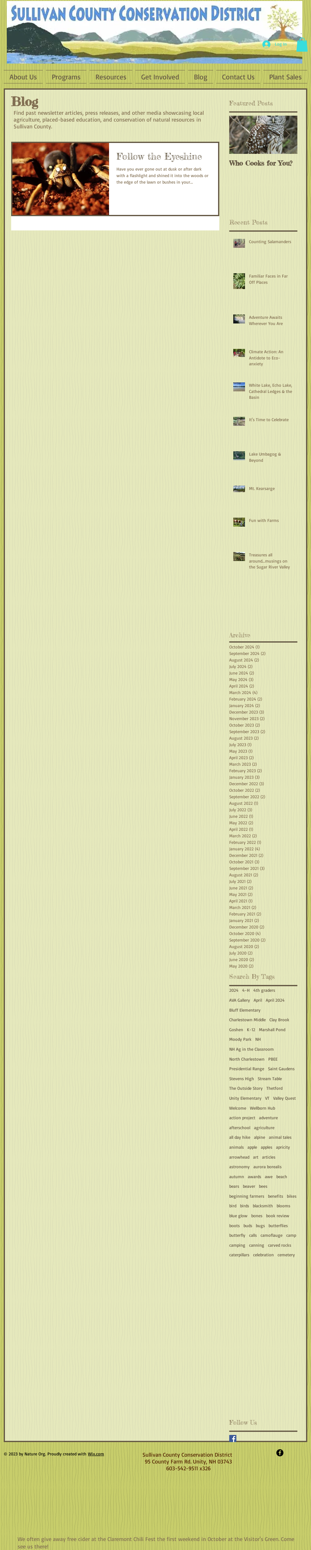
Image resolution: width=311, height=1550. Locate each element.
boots (234, 1225)
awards (254, 1176)
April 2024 (275, 1000)
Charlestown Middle (247, 1019)
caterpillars (239, 1254)
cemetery (286, 1254)
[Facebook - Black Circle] (279, 1452)
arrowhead (239, 1157)
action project (242, 1117)
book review (277, 1215)
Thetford (274, 1088)
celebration (263, 1254)
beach (281, 1176)
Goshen (236, 1029)
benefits (275, 1196)
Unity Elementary (245, 1098)
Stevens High (241, 1078)
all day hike (239, 1137)
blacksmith (263, 1205)
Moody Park (240, 1039)
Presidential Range (246, 1068)
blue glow (238, 1215)
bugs (260, 1225)
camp (291, 1235)
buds (247, 1225)
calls (253, 1235)
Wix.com (96, 1453)
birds (244, 1205)
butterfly (237, 1235)
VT (267, 1098)
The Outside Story (246, 1088)
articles (268, 1157)
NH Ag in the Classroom (251, 1049)
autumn (236, 1176)
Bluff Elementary (245, 1010)
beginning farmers (246, 1196)
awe (269, 1176)
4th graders (264, 990)
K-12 (251, 1029)
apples (266, 1147)
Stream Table (270, 1078)
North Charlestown (247, 1059)
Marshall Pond (272, 1029)
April (258, 1000)
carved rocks (279, 1245)
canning (256, 1245)
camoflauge (272, 1235)
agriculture (264, 1127)
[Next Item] (287, 135)
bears (234, 1186)
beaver (249, 1186)
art (255, 1157)
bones (256, 1215)
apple (252, 1147)
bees (263, 1186)
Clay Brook (279, 1019)
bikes (291, 1196)
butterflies (278, 1225)
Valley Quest (284, 1098)
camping (237, 1245)
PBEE (273, 1059)
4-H (246, 990)
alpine (259, 1137)
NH (258, 1039)
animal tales (280, 1137)
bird (232, 1205)
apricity (283, 1147)
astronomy (239, 1166)
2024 (234, 990)
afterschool (239, 1127)
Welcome (237, 1108)
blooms (283, 1205)
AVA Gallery (239, 1000)
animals (236, 1147)
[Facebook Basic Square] (232, 1438)
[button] (302, 44)
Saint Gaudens (281, 1068)
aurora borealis (267, 1166)
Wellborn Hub (262, 1108)
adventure (268, 1117)
